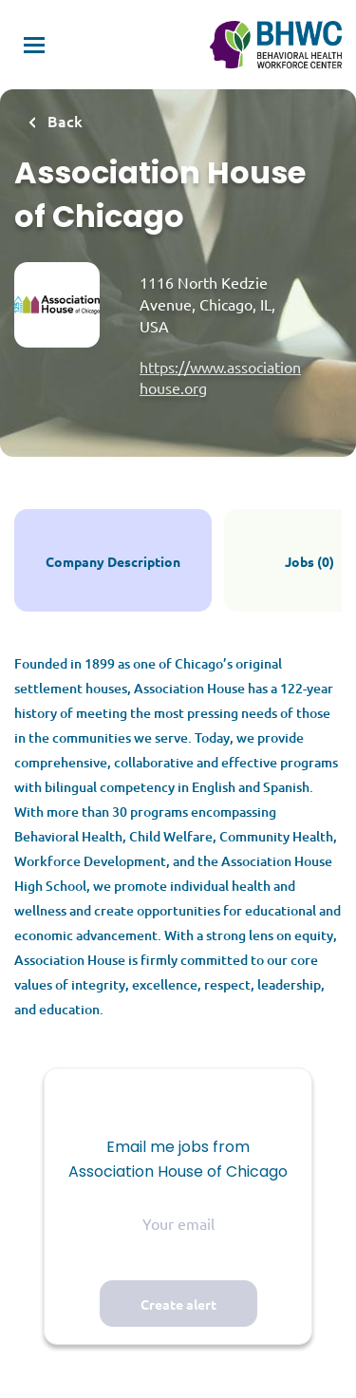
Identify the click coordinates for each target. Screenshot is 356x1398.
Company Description (113, 561)
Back (63, 120)
